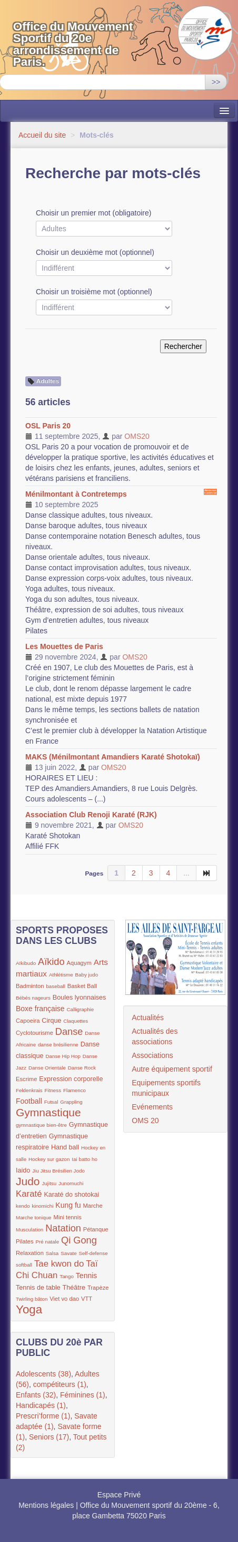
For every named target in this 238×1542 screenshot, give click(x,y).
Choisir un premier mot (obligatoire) (93, 213)
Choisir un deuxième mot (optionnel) (95, 252)
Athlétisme (61, 975)
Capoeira (27, 1020)
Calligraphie (80, 1009)
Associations (152, 1055)
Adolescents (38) (43, 1374)
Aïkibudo (26, 963)
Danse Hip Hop (62, 1056)
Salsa (52, 1253)
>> (216, 82)
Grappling (71, 1102)
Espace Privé (119, 1494)
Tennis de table (38, 1287)
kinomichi (43, 1206)
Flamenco (74, 1090)
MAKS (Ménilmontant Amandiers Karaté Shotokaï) (112, 757)
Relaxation (30, 1253)
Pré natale (47, 1242)
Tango (67, 1276)
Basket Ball (82, 986)
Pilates (25, 1241)
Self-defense (93, 1253)
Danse (69, 1031)
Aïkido (51, 962)
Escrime (26, 1079)
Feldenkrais (29, 1090)
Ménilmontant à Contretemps (76, 494)
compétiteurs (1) (59, 1384)
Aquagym (78, 963)
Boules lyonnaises (79, 997)
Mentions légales (46, 1505)
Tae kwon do (59, 1264)
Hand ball (65, 1147)
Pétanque (95, 1229)
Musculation (29, 1229)
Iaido (23, 1170)
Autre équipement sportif (172, 1069)
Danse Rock (82, 1068)
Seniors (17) (49, 1437)
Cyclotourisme (34, 1033)
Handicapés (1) (41, 1405)
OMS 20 (145, 1120)
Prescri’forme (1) (43, 1416)
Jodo (79, 1171)
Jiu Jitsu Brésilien (52, 1171)
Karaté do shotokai (71, 1194)
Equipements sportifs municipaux (166, 1087)
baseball (55, 986)
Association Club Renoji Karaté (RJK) (91, 814)
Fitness (53, 1090)
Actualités (148, 1017)
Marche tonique (34, 1217)
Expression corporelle (71, 1079)
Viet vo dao (64, 1299)
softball (24, 1265)
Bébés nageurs (33, 998)
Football (29, 1101)
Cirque (51, 1020)
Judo (28, 1181)
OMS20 (136, 436)
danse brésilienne (58, 1044)
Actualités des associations (154, 1036)
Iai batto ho (84, 1159)
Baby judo (86, 975)
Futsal (51, 1102)
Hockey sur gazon (49, 1159)
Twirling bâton (31, 1299)
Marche (92, 1205)
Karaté (29, 1194)
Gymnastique (48, 1112)
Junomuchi (70, 1183)
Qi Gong (79, 1240)
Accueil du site (42, 135)
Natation (63, 1228)
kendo (23, 1206)
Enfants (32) (36, 1395)
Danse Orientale (47, 1068)
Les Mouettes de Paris (64, 646)
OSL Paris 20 (48, 426)
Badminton (30, 986)
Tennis (86, 1275)
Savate (69, 1253)
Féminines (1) (82, 1395)
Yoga (29, 1309)
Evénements (152, 1107)
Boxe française (40, 1008)
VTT (86, 1299)
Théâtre (74, 1287)
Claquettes (75, 1021)
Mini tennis (67, 1217)
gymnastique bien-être (41, 1125)
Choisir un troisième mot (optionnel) (94, 291)
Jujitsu (49, 1183)
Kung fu (68, 1205)
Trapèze (98, 1287)
